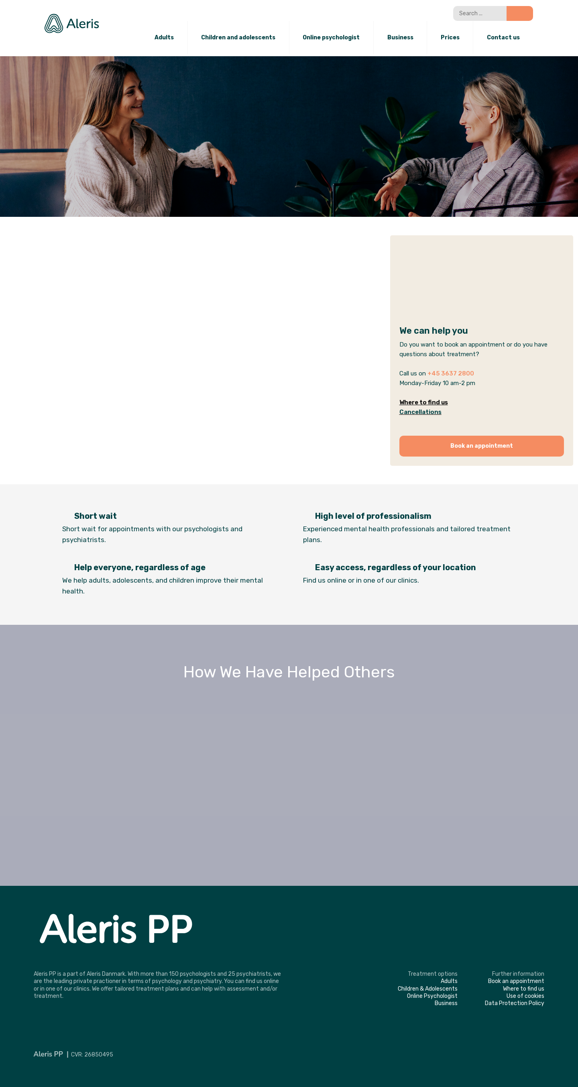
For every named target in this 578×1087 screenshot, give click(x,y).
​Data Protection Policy (514, 1003)
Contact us (503, 37)
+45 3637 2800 (450, 373)
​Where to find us (523, 988)
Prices (450, 37)
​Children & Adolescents (428, 988)
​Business (446, 1003)
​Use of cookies (525, 996)
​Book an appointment (516, 981)
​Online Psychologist (432, 996)
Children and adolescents (238, 37)
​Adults (449, 981)
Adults (164, 37)
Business (400, 37)
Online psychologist (331, 37)
